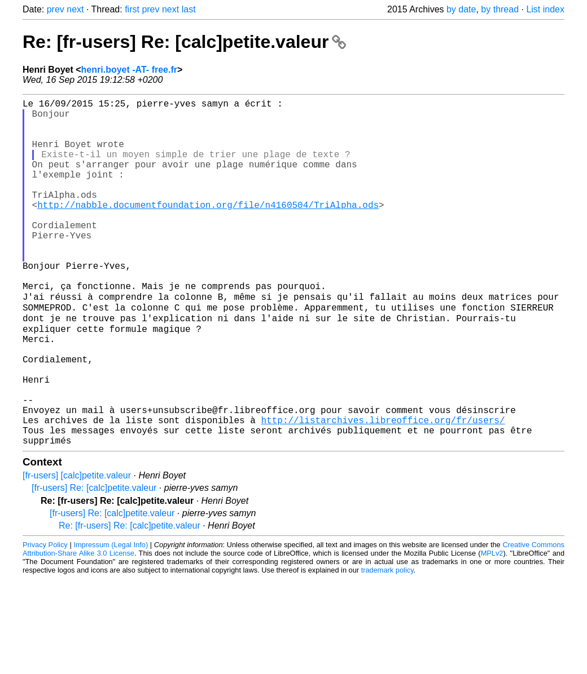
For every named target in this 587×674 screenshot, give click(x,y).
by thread (500, 9)
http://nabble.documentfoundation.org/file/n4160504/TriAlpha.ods (208, 229)
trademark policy (387, 644)
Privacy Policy (45, 619)
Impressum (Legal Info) (110, 619)
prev (55, 9)
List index (545, 9)
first (132, 9)
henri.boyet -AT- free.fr (129, 69)
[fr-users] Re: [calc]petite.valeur (94, 562)
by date (461, 9)
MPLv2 (492, 627)
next (75, 9)
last (189, 9)
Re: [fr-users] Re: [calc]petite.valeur (184, 42)
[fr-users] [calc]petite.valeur (77, 550)
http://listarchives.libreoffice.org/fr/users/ (383, 490)
